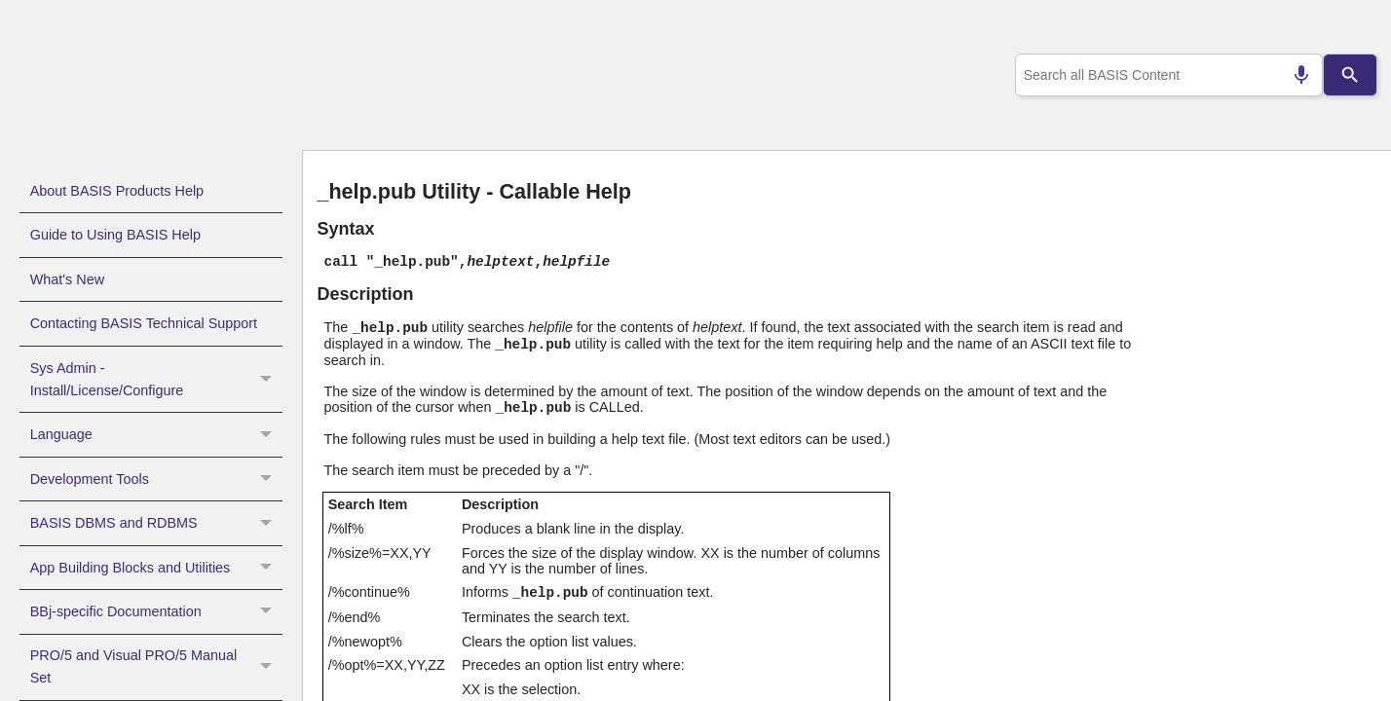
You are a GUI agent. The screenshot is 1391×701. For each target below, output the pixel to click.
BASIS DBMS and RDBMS (156, 522)
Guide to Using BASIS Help (115, 234)
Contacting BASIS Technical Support (143, 323)
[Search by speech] (1292, 75)
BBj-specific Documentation (156, 611)
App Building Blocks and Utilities (156, 567)
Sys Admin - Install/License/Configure (156, 380)
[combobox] (1164, 75)
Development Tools (156, 479)
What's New (67, 279)
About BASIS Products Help (117, 191)
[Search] (1350, 75)
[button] (268, 380)
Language (156, 434)
